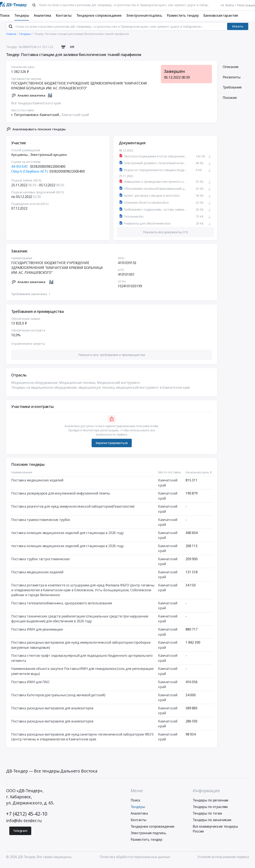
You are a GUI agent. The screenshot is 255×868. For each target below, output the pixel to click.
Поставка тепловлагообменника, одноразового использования (61, 606)
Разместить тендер (183, 15)
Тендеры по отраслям (210, 810)
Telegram (20, 834)
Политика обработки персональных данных (134, 860)
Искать (237, 29)
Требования (232, 90)
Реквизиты (232, 80)
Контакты (64, 15)
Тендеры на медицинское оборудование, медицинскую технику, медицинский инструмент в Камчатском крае (100, 390)
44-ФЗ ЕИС (19, 170)
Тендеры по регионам (210, 803)
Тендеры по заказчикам (212, 823)
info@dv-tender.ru (23, 824)
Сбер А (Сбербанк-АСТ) (29, 174)
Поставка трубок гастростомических (40, 562)
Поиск (5, 15)
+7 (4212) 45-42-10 (26, 817)
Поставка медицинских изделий (37, 483)
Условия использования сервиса (223, 860)
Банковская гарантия (220, 15)
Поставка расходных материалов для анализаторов (52, 711)
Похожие (230, 101)
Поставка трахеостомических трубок (40, 523)
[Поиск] (34, 5)
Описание (231, 70)
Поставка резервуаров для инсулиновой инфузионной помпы (60, 496)
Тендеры (21, 15)
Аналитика (42, 15)
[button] (111, 358)
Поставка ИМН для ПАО (30, 685)
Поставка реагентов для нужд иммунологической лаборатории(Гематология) (72, 510)
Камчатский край (75, 118)
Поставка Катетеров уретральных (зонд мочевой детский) (58, 698)
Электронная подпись (144, 15)
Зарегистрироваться (111, 446)
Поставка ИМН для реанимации (37, 632)
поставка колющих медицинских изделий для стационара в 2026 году (67, 536)
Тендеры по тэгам (207, 816)
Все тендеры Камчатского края (36, 106)
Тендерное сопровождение (99, 15)
